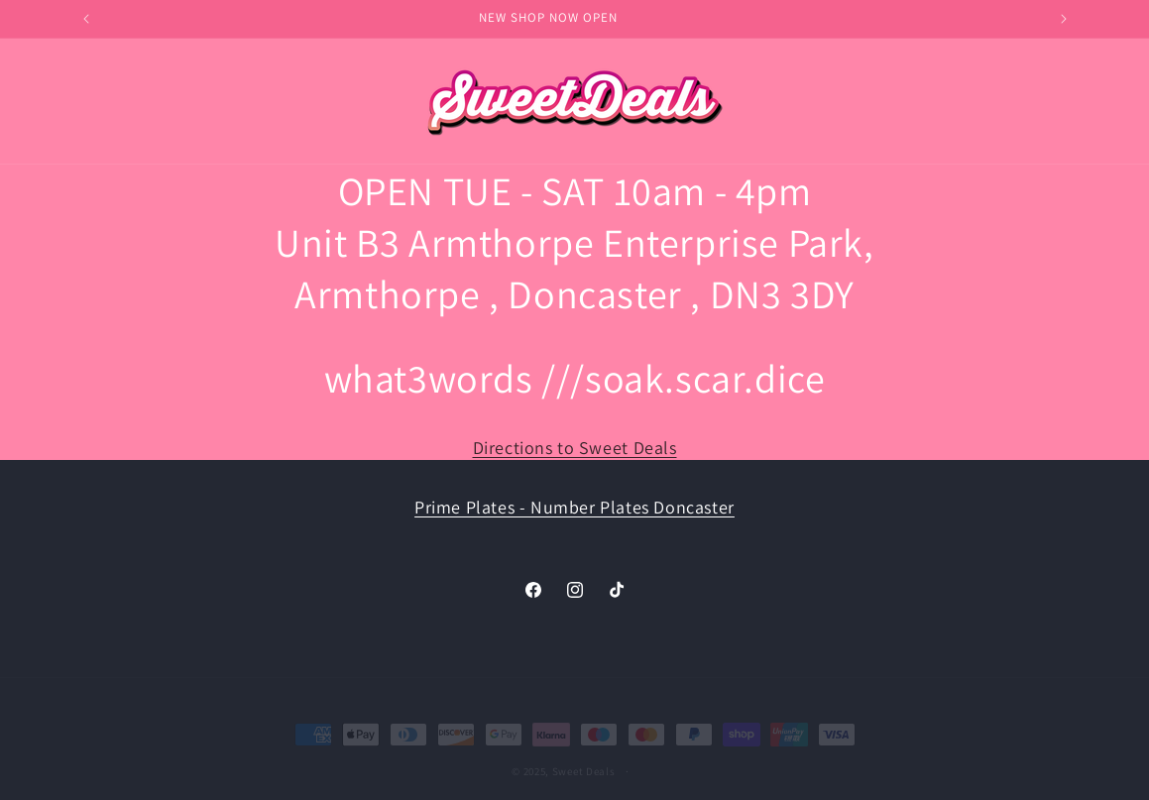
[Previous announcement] (86, 19)
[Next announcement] (1064, 19)
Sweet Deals (584, 757)
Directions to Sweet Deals (575, 447)
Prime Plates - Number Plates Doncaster (574, 507)
